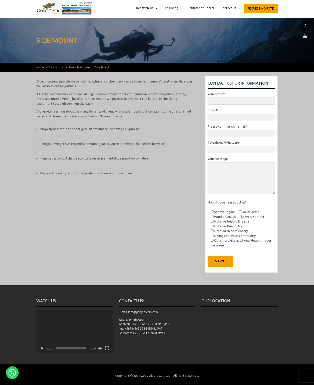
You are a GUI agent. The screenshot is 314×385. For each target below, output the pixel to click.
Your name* (241, 97)
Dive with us (144, 8)
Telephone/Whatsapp (241, 146)
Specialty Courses (79, 67)
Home (40, 67)
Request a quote (261, 8)
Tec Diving (170, 8)
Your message (241, 176)
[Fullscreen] (107, 348)
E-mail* (241, 113)
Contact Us (228, 8)
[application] (74, 331)
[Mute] (100, 348)
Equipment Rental (201, 8)
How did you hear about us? (227, 202)
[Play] (42, 348)
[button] (12, 372)
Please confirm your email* (241, 130)
